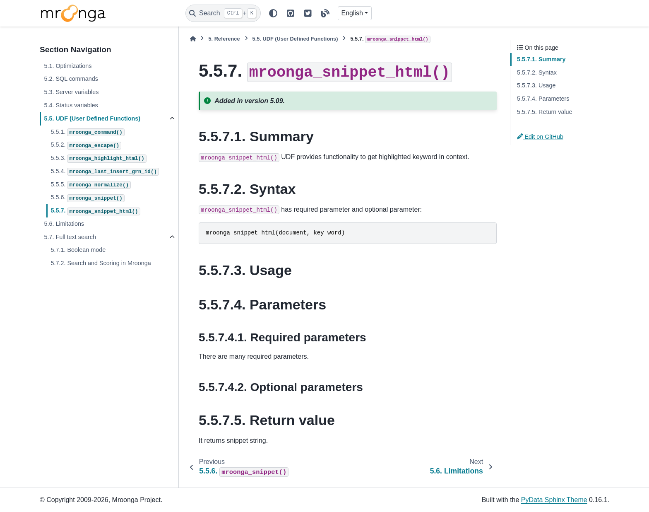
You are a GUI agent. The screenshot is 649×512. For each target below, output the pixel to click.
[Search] (223, 13)
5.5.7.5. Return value (544, 112)
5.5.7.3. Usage (536, 85)
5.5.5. (90, 185)
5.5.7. (95, 211)
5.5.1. (87, 132)
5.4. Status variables (71, 105)
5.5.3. (98, 159)
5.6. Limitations (64, 223)
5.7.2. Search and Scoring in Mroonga (100, 263)
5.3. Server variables (71, 92)
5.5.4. (104, 172)
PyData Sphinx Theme (554, 499)
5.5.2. (85, 145)
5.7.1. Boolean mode (78, 249)
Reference (224, 39)
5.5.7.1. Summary (541, 59)
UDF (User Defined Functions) (295, 39)
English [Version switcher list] (352, 13)
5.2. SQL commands (71, 78)
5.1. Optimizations (67, 66)
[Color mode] (273, 13)
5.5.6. (87, 198)
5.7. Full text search (70, 237)
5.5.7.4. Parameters (543, 98)
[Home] (193, 38)
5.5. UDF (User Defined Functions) (92, 118)
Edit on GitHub (540, 136)
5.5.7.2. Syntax (537, 72)
